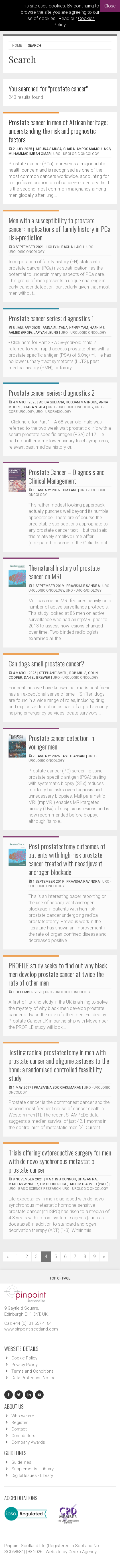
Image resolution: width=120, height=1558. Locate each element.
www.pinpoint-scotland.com (31, 1329)
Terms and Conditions (32, 1371)
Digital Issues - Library (32, 1475)
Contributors (23, 1435)
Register (19, 1422)
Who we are (22, 1415)
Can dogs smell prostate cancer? (46, 663)
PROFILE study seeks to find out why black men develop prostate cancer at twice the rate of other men (58, 974)
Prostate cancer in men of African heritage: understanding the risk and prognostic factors (58, 130)
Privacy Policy (24, 1364)
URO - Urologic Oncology (76, 154)
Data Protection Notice (33, 1377)
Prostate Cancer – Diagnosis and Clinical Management (67, 476)
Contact (19, 1429)
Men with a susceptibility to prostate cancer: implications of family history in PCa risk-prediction (59, 228)
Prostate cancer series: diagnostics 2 (52, 392)
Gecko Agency (82, 1551)
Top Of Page (60, 1276)
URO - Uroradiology (53, 412)
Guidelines (21, 1462)
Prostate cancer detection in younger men (61, 742)
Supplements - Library (32, 1468)
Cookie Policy (24, 1358)
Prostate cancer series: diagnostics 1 (51, 318)
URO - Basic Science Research (35, 1189)
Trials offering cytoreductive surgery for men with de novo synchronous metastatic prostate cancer (60, 1161)
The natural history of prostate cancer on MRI (64, 571)
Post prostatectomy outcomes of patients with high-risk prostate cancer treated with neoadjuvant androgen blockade (67, 859)
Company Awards (28, 1442)
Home (17, 46)
